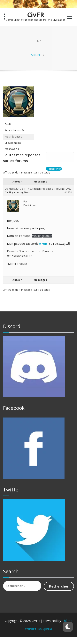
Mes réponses (13, 136)
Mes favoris (12, 149)
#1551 (68, 192)
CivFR (35, 14)
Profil (8, 124)
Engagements (13, 143)
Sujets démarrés (14, 130)
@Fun (43, 243)
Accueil (35, 55)
